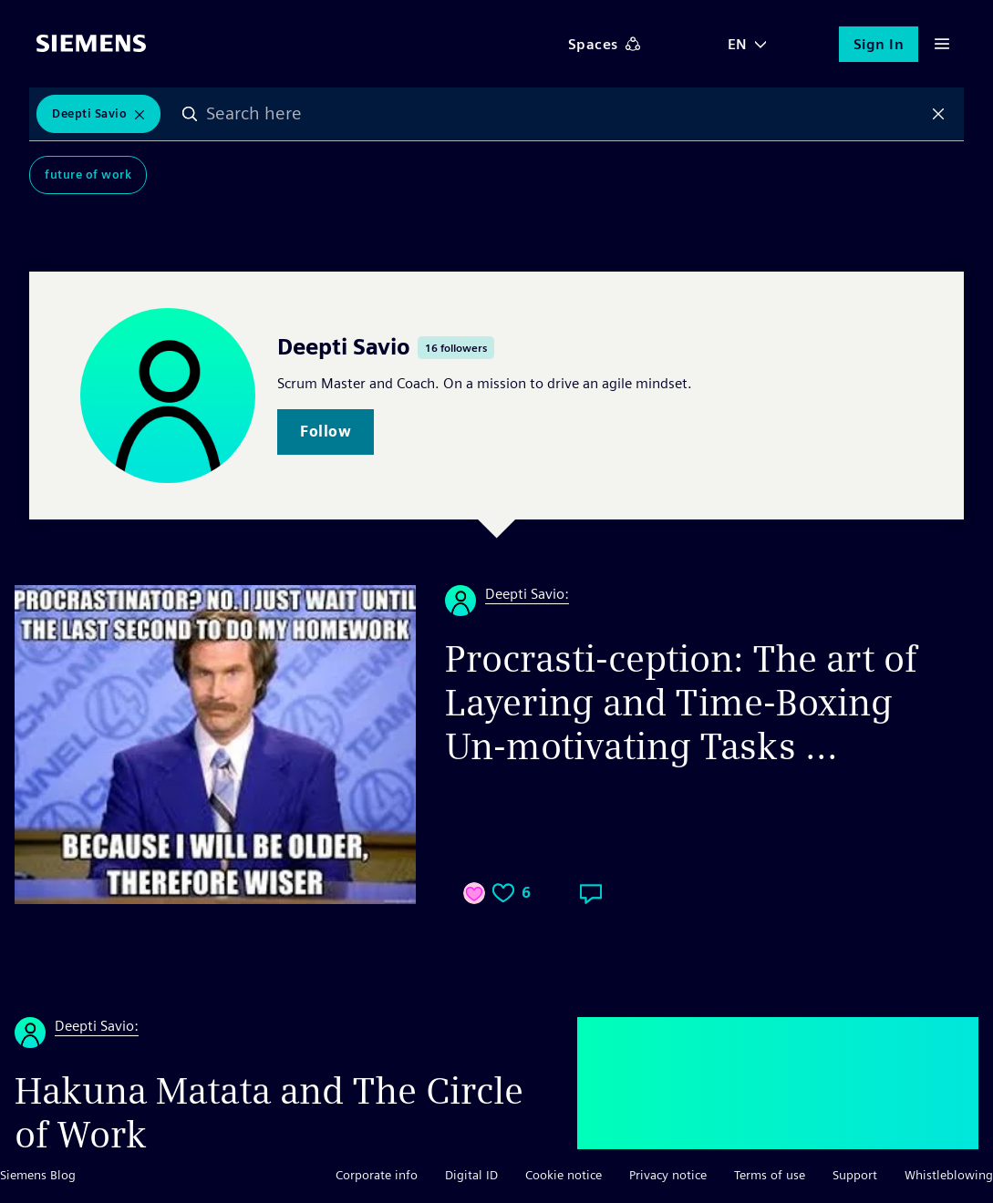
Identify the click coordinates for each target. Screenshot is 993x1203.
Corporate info (377, 1174)
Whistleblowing (949, 1174)
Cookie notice (563, 1174)
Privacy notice (668, 1174)
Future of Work (88, 174)
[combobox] (564, 114)
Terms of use (769, 1174)
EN (738, 44)
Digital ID (471, 1174)
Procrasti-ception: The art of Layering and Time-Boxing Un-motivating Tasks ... (681, 702)
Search (189, 114)
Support (855, 1174)
